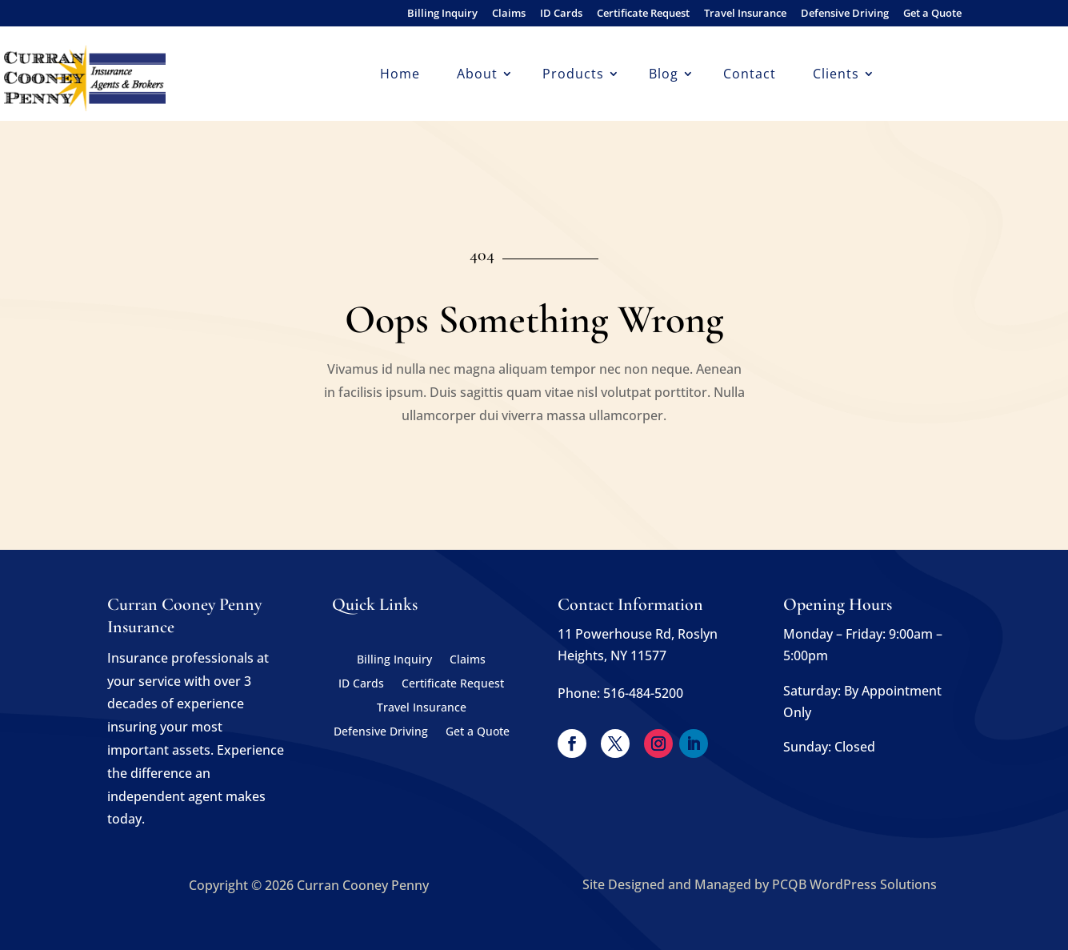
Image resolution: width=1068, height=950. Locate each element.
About (477, 75)
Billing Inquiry (442, 14)
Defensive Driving (845, 14)
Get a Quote (932, 14)
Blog (663, 75)
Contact (749, 75)
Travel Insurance (745, 14)
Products (573, 75)
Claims (509, 14)
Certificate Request (643, 14)
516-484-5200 (643, 693)
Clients (836, 75)
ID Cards (561, 14)
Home (400, 75)
